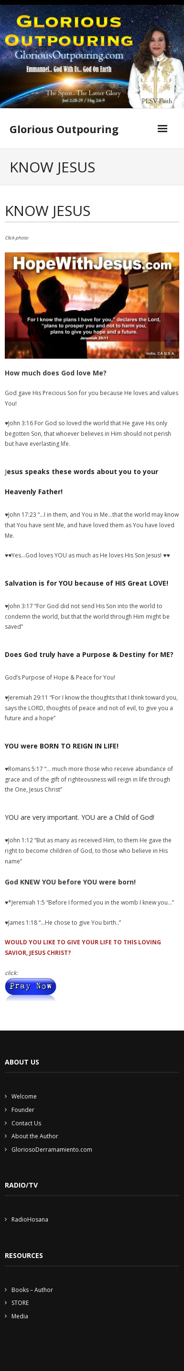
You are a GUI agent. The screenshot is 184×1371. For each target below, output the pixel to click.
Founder (22, 1110)
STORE (20, 1303)
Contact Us (26, 1123)
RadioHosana (29, 1219)
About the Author (34, 1136)
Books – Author (32, 1290)
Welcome (24, 1096)
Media (19, 1316)
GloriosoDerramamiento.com (51, 1149)
